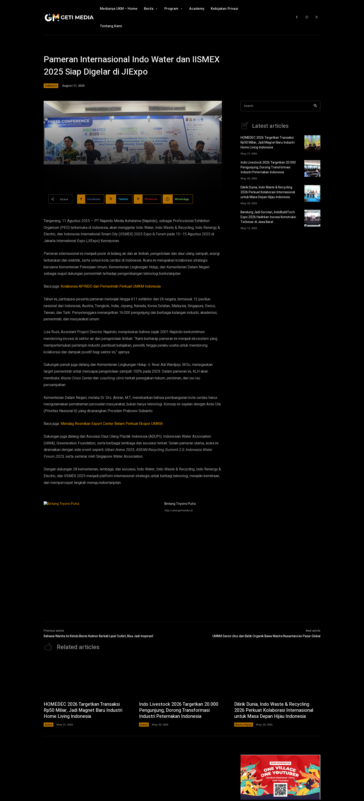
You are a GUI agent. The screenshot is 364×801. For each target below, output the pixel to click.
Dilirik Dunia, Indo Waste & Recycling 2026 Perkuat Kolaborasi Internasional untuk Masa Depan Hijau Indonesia (267, 192)
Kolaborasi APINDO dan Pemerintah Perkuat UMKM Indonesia (111, 286)
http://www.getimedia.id (178, 510)
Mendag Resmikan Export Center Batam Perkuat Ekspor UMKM (111, 424)
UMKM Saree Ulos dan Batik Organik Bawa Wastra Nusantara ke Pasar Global (266, 636)
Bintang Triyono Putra (180, 503)
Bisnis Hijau (243, 724)
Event (48, 724)
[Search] (315, 106)
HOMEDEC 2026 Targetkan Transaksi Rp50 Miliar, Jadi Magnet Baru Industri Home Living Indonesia (267, 142)
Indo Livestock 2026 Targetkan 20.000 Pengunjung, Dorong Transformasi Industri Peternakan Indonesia (268, 167)
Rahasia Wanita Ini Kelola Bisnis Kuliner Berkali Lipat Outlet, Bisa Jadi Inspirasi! (98, 636)
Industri (51, 85)
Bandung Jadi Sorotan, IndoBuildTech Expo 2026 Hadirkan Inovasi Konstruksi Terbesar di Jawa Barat (268, 217)
